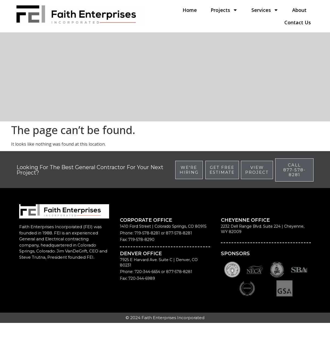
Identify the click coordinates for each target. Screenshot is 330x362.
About (299, 10)
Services (264, 10)
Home (190, 10)
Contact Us (297, 22)
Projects (224, 10)
